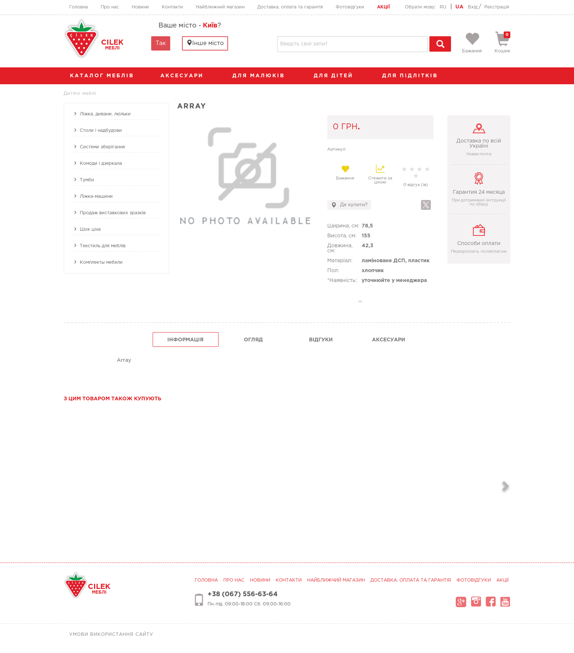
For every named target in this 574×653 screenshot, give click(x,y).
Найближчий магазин (220, 7)
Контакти (172, 7)
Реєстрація (496, 7)
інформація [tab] (185, 340)
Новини (140, 7)
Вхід (472, 7)
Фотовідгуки (350, 7)
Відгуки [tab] (321, 340)
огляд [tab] (253, 340)
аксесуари (185, 76)
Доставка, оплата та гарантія (290, 7)
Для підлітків (413, 76)
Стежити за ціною (380, 174)
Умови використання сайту (111, 634)
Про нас (110, 7)
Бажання (345, 172)
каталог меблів (104, 76)
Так (161, 43)
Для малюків (262, 76)
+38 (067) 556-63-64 (242, 594)
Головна (78, 7)
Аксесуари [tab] (388, 340)
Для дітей (337, 76)
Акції (383, 7)
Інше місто (205, 43)
